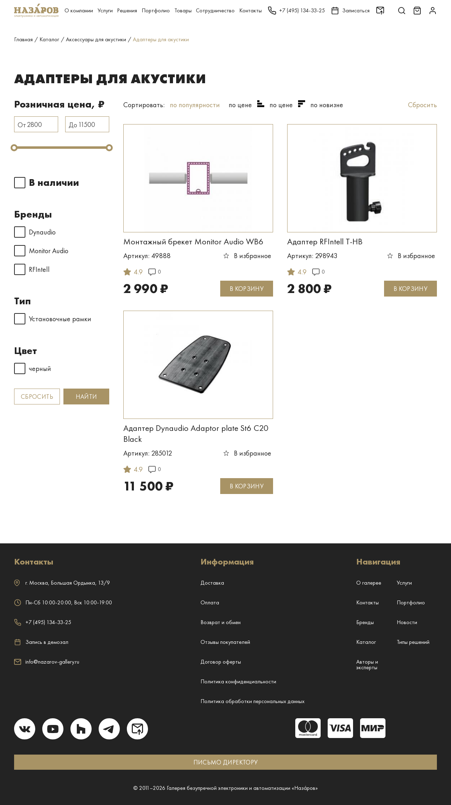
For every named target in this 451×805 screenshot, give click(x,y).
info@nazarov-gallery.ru (46, 661)
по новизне (326, 104)
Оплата (209, 602)
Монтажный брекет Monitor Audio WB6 (193, 241)
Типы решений (413, 642)
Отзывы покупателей (225, 642)
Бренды (365, 622)
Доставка (212, 582)
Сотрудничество (215, 10)
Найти (86, 396)
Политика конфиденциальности (238, 681)
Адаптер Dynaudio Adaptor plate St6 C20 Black (195, 433)
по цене (240, 104)
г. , (62, 582)
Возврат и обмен (220, 622)
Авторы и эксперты (367, 664)
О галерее (368, 582)
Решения (127, 10)
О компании (78, 10)
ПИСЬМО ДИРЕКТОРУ (225, 762)
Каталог (366, 642)
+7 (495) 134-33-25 (42, 622)
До (73, 124)
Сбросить (37, 396)
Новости (407, 622)
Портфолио (156, 10)
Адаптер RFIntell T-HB (325, 241)
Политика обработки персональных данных (252, 701)
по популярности (195, 104)
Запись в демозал (41, 642)
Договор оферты (220, 661)
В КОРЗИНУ (247, 289)
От (22, 124)
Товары (183, 10)
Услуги (105, 10)
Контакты (250, 10)
